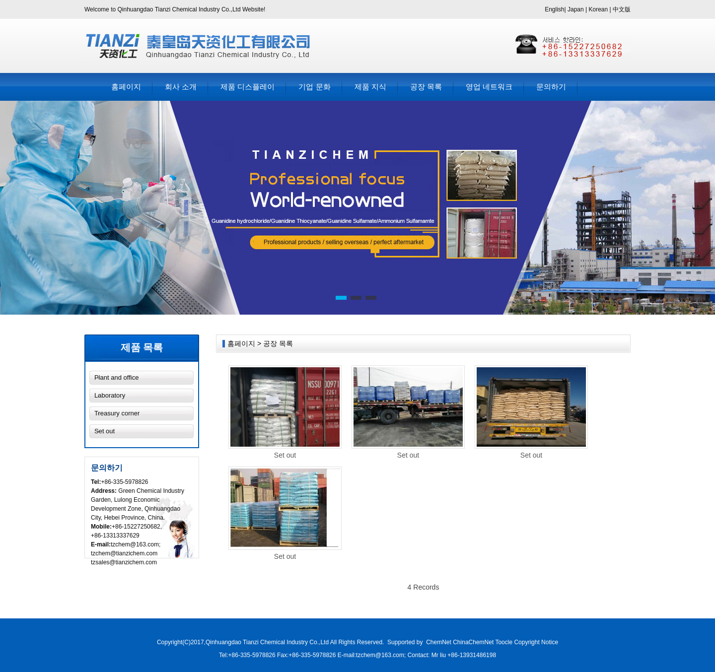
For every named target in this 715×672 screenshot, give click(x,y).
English (554, 9)
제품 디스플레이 (247, 86)
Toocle (503, 642)
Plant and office (116, 377)
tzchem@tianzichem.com (124, 553)
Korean (598, 9)
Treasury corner (117, 413)
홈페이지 (126, 86)
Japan (576, 9)
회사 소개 (181, 86)
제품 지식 (370, 86)
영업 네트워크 (489, 86)
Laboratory (109, 395)
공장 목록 (426, 86)
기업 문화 (314, 86)
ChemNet (438, 642)
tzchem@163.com (135, 544)
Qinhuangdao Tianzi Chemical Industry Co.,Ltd (268, 642)
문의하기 (551, 86)
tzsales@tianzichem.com (124, 562)
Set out (104, 431)
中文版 (622, 9)
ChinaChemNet (473, 642)
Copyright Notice (536, 642)
